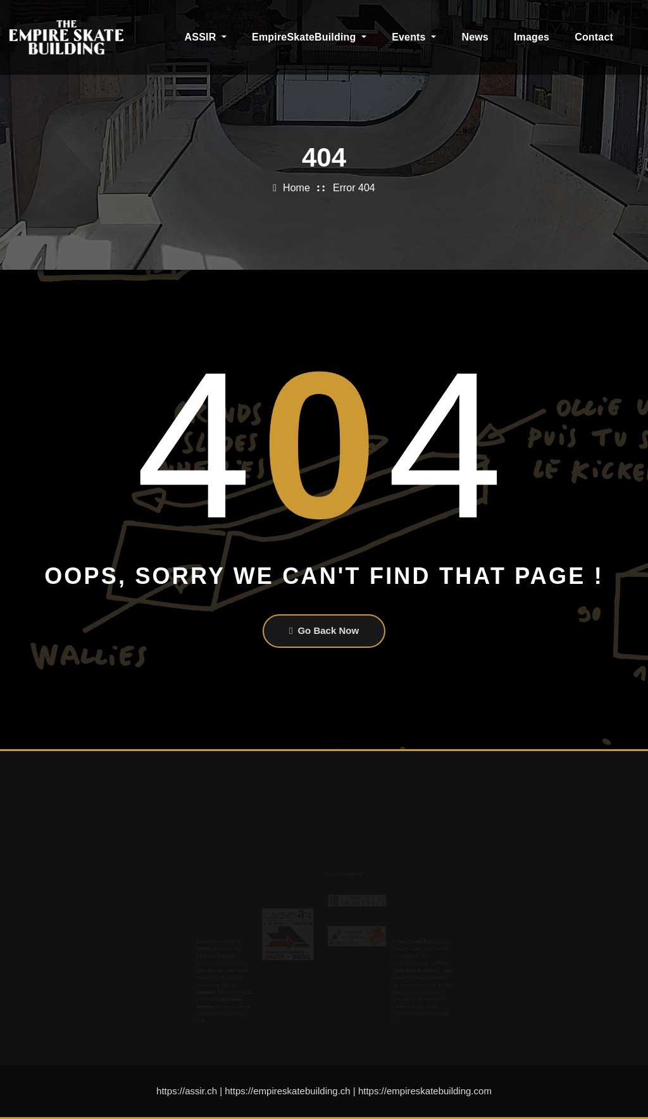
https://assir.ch (186, 1090)
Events (414, 37)
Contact (594, 37)
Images (531, 37)
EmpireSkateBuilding (309, 37)
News (475, 37)
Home (296, 187)
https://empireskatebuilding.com (425, 1090)
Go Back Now (324, 630)
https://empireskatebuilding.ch (287, 1090)
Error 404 (354, 187)
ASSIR (206, 37)
